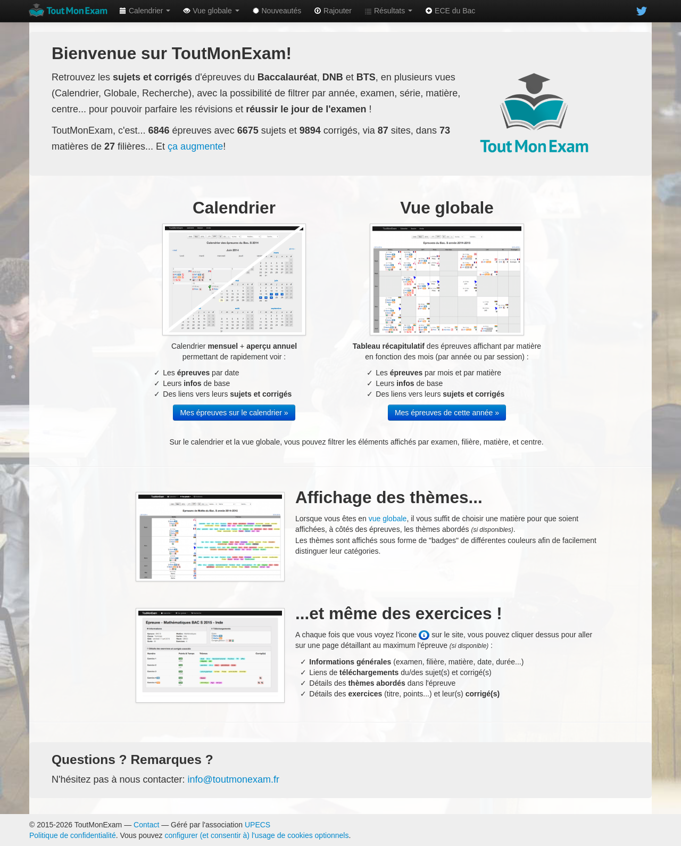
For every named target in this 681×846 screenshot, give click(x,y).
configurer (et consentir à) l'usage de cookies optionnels (257, 835)
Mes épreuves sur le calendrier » (234, 412)
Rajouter (333, 10)
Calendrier (144, 10)
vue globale (388, 518)
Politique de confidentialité (72, 835)
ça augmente (195, 146)
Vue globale (211, 10)
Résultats (388, 10)
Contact (146, 824)
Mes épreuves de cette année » (447, 412)
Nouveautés (277, 10)
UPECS (257, 824)
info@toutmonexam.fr (233, 779)
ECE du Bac (450, 10)
